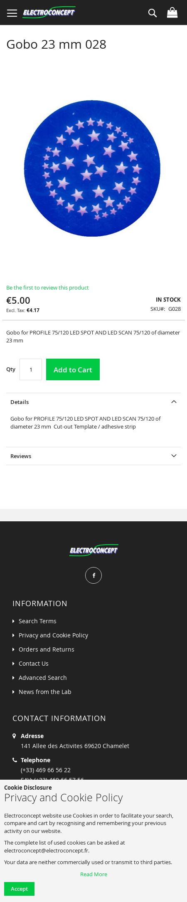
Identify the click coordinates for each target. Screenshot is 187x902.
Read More (93, 874)
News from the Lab (45, 692)
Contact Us (34, 663)
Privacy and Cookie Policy (53, 635)
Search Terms (38, 621)
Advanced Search (43, 677)
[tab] (93, 402)
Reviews (20, 456)
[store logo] (49, 12)
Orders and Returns (46, 649)
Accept (19, 888)
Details (19, 402)
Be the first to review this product (47, 287)
